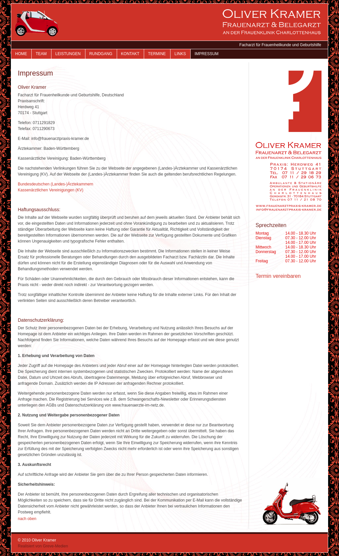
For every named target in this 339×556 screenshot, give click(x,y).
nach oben (27, 518)
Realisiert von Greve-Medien (43, 546)
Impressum (207, 53)
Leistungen (68, 53)
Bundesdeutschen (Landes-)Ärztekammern (55, 184)
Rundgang (100, 53)
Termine (157, 53)
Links (180, 53)
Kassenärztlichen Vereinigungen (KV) (50, 190)
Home (21, 53)
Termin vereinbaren (278, 276)
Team (41, 53)
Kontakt (130, 53)
